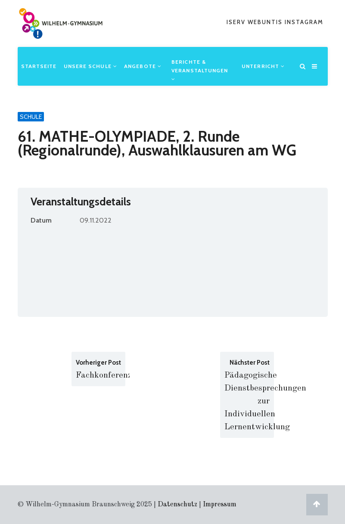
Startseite (39, 66)
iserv (237, 22)
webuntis (266, 22)
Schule (31, 117)
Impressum (219, 504)
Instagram (304, 22)
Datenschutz (177, 504)
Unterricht (263, 66)
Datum (41, 220)
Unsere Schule (91, 66)
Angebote (143, 66)
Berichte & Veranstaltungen (199, 70)
